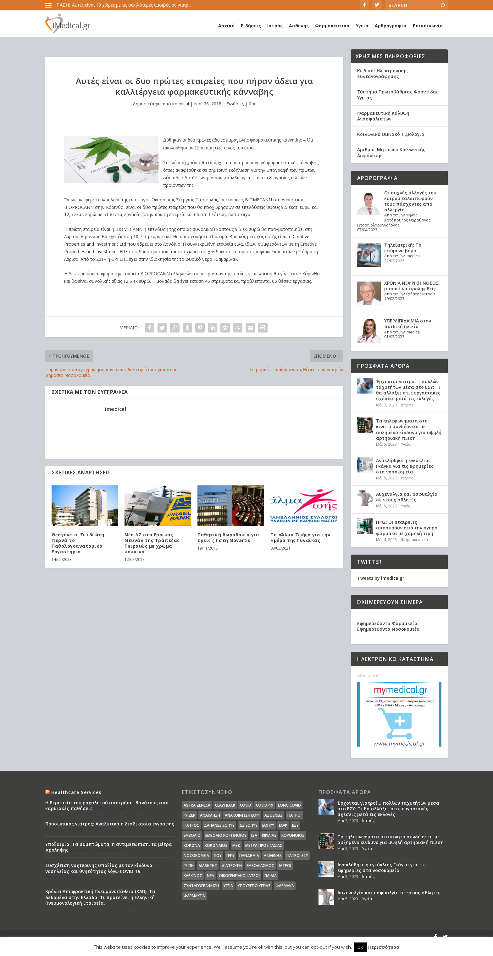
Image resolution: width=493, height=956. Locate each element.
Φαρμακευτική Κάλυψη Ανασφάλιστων (383, 116)
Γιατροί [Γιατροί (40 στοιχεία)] (294, 815)
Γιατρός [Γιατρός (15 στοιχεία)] (191, 825)
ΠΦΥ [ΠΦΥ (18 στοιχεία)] (230, 855)
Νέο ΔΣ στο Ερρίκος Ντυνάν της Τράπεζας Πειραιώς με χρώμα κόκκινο (152, 543)
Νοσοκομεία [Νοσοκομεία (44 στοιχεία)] (196, 855)
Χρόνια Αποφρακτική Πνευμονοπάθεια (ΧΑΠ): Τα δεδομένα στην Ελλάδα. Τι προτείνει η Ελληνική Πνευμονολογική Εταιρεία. (100, 897)
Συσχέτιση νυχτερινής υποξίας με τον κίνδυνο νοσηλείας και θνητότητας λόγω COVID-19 (98, 868)
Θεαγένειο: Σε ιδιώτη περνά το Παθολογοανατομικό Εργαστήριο (78, 543)
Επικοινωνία (428, 26)
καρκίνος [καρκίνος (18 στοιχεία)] (193, 875)
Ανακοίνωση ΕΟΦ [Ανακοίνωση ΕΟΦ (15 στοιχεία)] (242, 815)
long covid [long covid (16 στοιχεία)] (289, 805)
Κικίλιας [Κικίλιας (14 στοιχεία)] (269, 835)
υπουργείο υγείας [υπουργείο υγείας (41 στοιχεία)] (254, 885)
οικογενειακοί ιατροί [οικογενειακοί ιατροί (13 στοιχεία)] (239, 875)
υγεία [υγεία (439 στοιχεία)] (228, 885)
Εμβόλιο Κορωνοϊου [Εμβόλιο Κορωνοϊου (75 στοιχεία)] (225, 835)
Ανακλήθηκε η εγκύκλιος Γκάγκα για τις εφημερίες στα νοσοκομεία (405, 466)
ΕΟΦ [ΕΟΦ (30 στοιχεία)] (283, 825)
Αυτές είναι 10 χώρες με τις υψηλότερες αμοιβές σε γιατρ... (131, 5)
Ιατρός (275, 26)
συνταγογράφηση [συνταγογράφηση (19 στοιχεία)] (201, 885)
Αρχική (226, 26)
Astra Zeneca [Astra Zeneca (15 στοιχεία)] (197, 805)
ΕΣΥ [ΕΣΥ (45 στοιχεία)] (295, 825)
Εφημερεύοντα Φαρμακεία (387, 623)
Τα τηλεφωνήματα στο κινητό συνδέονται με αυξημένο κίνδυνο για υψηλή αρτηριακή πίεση (408, 429)
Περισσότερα (383, 947)
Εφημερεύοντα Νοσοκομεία (388, 629)
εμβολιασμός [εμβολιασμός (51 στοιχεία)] (260, 865)
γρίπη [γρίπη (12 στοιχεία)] (189, 865)
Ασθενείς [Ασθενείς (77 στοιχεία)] (273, 815)
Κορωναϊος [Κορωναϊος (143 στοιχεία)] (216, 845)
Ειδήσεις (251, 26)
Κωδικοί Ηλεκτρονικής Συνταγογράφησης (382, 73)
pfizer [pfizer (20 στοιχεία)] (189, 815)
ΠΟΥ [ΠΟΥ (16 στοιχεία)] (218, 855)
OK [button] (360, 947)
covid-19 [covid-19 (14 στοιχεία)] (264, 805)
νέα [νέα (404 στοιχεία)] (210, 875)
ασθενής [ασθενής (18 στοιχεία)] (273, 855)
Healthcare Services (76, 792)
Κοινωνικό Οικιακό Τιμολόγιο (390, 134)
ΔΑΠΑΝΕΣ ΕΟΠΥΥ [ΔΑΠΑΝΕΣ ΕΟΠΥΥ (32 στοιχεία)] (219, 825)
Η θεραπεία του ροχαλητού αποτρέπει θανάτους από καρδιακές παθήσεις (107, 805)
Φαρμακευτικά (332, 26)
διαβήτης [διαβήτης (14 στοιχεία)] (207, 865)
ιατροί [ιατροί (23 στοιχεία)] (285, 865)
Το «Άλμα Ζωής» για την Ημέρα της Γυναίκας (300, 537)
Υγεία (362, 26)
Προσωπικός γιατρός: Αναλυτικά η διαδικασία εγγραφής (109, 824)
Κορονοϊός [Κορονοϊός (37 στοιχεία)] (293, 835)
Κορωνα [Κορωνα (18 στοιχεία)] (192, 845)
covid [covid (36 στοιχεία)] (245, 805)
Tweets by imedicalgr (380, 578)
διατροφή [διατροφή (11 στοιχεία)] (232, 865)
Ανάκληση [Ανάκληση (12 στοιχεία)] (210, 815)
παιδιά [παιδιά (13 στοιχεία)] (270, 875)
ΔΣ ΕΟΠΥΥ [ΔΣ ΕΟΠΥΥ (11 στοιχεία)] (248, 825)
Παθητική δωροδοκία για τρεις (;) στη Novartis (228, 537)
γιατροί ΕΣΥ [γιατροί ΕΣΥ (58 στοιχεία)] (297, 855)
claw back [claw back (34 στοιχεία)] (225, 805)
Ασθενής (299, 26)
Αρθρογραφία (391, 26)
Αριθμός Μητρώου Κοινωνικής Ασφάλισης (391, 152)
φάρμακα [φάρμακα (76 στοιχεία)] (284, 885)
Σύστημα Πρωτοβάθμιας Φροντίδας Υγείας (398, 94)
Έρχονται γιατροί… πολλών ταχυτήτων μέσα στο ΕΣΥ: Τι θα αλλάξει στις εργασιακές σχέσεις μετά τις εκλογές (408, 390)
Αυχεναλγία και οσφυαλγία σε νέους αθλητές (407, 497)
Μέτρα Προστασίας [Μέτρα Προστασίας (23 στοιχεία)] (263, 845)
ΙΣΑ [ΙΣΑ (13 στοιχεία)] (254, 835)
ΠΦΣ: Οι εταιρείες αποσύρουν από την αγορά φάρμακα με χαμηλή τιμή (407, 527)
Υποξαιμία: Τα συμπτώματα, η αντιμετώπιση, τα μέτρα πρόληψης (108, 847)
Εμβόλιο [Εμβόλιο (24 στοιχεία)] (192, 835)
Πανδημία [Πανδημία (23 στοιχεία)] (249, 855)
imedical (180, 104)
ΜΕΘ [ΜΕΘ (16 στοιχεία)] (236, 845)
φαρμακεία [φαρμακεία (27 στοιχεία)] (194, 895)
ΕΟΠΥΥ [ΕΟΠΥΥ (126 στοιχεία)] (268, 825)
